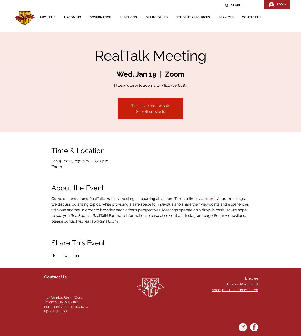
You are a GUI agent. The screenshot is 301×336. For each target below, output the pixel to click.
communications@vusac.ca (66, 307)
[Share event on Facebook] (53, 255)
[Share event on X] (65, 255)
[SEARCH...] (240, 5)
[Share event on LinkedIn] (77, 255)
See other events (150, 111)
